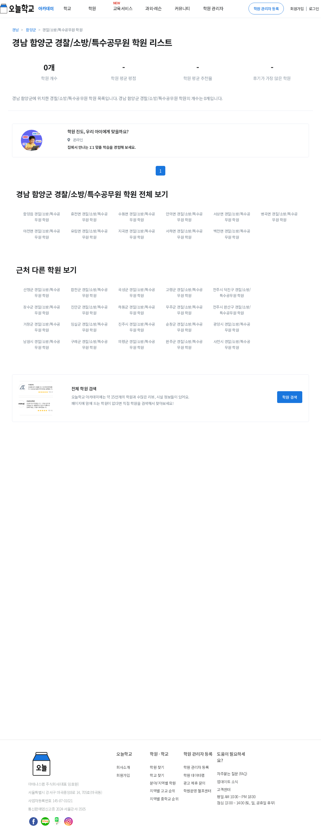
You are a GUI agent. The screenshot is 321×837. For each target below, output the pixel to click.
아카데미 (46, 8)
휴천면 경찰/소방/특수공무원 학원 (89, 258)
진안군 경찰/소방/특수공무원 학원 (89, 351)
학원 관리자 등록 (266, 8)
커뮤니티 (182, 8)
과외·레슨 (153, 8)
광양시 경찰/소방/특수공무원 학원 (231, 368)
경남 (15, 29)
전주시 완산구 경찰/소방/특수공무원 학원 (232, 351)
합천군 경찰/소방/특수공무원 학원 (89, 334)
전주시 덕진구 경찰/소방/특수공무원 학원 (232, 334)
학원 (92, 8)
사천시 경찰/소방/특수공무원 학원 (231, 385)
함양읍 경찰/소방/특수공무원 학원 (41, 258)
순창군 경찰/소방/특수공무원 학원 (184, 368)
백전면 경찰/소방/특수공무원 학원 (231, 275)
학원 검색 (289, 438)
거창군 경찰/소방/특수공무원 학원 (41, 368)
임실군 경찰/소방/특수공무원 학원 (89, 368)
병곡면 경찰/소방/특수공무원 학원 (279, 258)
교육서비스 (123, 7)
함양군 (31, 29)
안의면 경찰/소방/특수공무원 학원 (184, 258)
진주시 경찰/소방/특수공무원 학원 (136, 368)
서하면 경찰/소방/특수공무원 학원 (184, 275)
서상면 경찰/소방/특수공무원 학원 (231, 258)
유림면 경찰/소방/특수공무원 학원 (89, 275)
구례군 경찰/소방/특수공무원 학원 (89, 385)
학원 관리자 (213, 8)
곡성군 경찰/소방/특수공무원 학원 (136, 334)
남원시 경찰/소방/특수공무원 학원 (41, 385)
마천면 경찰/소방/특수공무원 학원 (41, 275)
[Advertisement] (104, 140)
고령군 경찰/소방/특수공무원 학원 (184, 334)
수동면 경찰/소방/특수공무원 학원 (136, 258)
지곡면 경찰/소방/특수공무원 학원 (136, 275)
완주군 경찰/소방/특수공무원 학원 (184, 385)
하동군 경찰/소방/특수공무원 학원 (136, 351)
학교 (67, 8)
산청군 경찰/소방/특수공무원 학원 (41, 334)
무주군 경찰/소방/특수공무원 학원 (184, 351)
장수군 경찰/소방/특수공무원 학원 (41, 351)
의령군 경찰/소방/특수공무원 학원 (136, 385)
